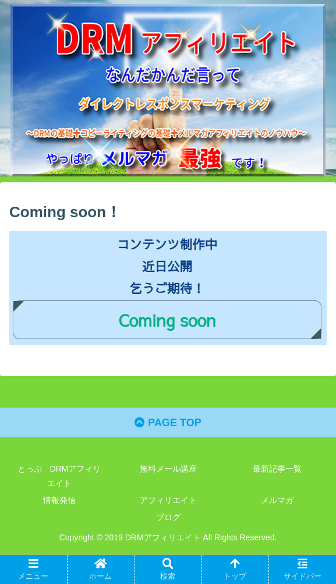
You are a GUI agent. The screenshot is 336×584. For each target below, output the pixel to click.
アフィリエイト (168, 500)
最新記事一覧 (277, 468)
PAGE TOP (168, 423)
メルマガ (277, 500)
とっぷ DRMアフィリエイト (59, 476)
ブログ (168, 517)
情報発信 (59, 500)
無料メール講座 (168, 468)
